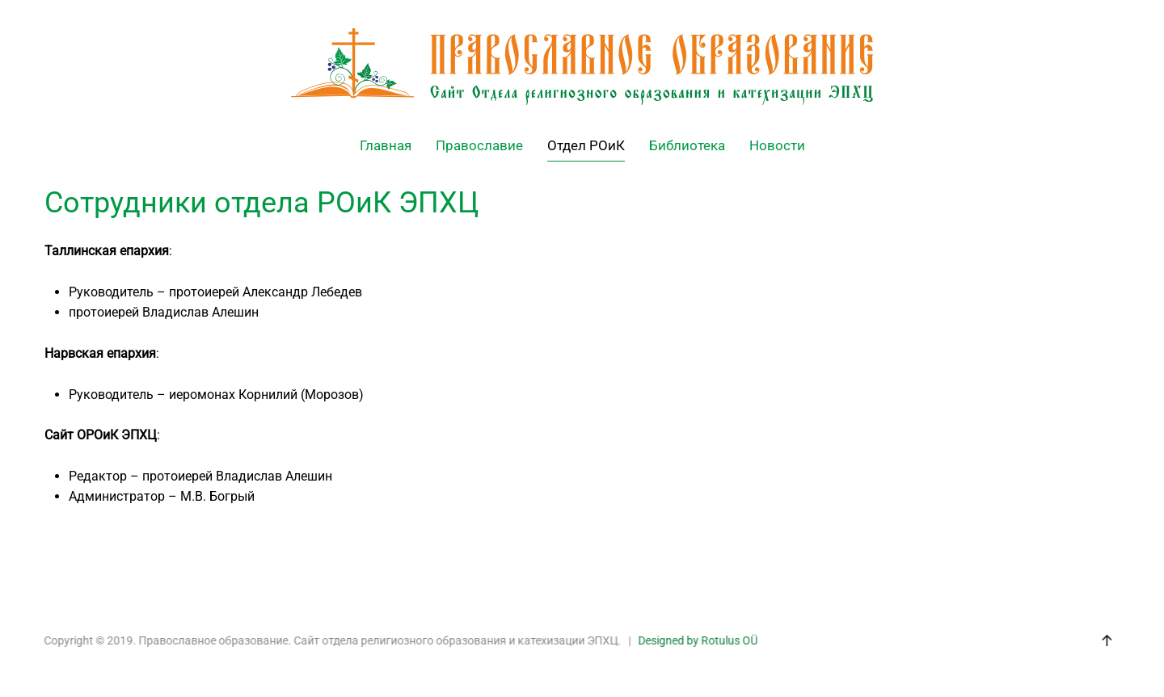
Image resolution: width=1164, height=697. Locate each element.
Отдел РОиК (586, 145)
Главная (385, 145)
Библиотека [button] (687, 145)
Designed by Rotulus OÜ (697, 640)
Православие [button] (479, 145)
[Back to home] (582, 66)
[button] (1106, 640)
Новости (777, 145)
